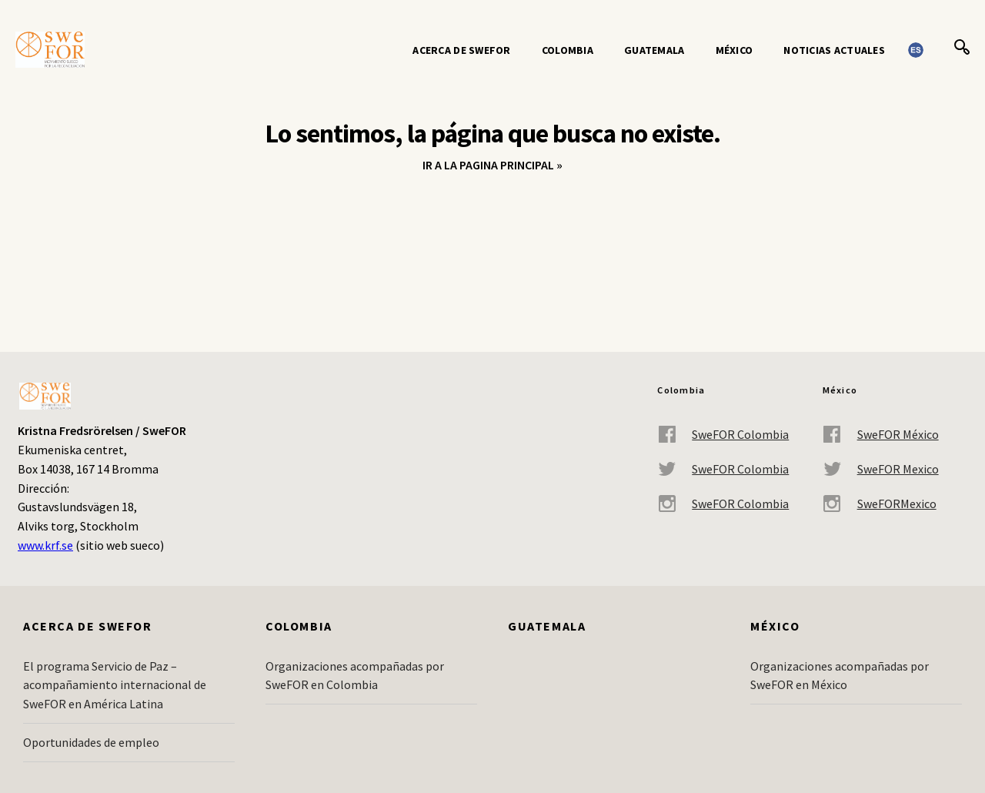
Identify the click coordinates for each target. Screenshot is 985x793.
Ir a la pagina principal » (492, 164)
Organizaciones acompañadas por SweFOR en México (839, 675)
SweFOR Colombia (723, 434)
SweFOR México (881, 434)
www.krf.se (45, 545)
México (734, 50)
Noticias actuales (834, 50)
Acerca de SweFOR (461, 50)
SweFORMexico (880, 504)
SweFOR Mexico (881, 469)
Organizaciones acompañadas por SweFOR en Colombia (354, 675)
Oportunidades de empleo (91, 742)
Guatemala (654, 50)
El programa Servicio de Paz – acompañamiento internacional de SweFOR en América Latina (114, 685)
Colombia (567, 50)
